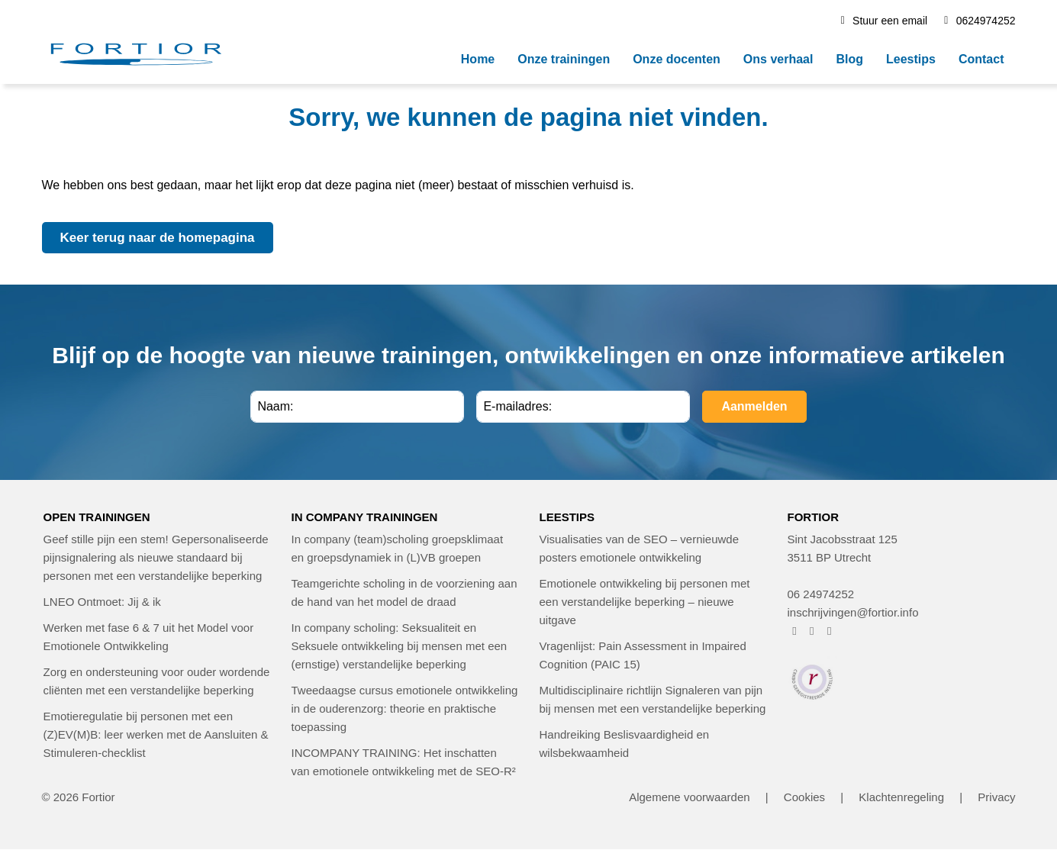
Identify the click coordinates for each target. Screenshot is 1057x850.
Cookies (804, 796)
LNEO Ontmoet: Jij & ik (102, 601)
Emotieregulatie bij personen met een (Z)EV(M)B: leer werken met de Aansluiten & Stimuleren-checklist (156, 734)
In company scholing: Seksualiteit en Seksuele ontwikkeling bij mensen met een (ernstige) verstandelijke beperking (400, 646)
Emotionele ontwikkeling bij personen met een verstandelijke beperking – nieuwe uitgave (645, 601)
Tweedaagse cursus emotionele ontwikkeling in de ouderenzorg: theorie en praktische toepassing (405, 708)
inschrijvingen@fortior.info (853, 612)
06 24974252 (821, 594)
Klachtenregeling (901, 796)
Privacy (996, 796)
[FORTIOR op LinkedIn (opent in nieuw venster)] (829, 630)
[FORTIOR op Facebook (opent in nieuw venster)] (795, 630)
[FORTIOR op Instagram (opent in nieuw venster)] (811, 630)
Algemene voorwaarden (689, 796)
